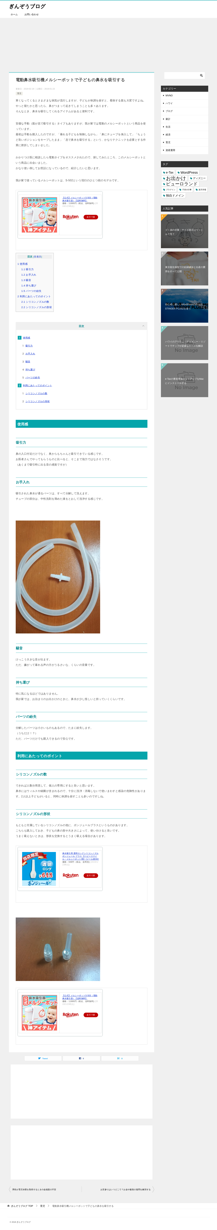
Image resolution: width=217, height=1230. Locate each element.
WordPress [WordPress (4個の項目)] (189, 172)
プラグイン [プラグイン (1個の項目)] (170, 190)
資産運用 (170, 150)
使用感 (23, 263)
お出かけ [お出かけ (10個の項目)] (176, 178)
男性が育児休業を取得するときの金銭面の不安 (34, 1189)
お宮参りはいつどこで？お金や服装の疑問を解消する (125, 1189)
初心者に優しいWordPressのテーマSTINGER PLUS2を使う (184, 306)
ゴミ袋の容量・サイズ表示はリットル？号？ (184, 232)
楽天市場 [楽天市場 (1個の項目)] (202, 190)
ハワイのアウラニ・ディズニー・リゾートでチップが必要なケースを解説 (185, 343)
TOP (22, 1206)
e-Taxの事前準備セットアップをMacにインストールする (184, 380)
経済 (168, 134)
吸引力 (27, 269)
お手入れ (28, 274)
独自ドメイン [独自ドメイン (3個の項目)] (175, 195)
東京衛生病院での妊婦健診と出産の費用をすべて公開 (185, 269)
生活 (168, 126)
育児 (19, 93)
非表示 (37, 256)
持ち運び (28, 285)
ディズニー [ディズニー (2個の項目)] (199, 178)
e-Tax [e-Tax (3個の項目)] (170, 172)
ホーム (14, 14)
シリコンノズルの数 (35, 301)
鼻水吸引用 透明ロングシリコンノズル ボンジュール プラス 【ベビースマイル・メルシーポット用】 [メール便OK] (80, 856)
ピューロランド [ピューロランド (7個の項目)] (182, 183)
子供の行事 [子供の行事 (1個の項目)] (187, 190)
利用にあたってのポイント (34, 296)
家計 (168, 119)
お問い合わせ (31, 14)
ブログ (169, 111)
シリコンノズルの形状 (36, 307)
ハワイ (169, 103)
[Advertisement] (108, 43)
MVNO (169, 95)
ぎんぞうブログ (27, 6)
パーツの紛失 (31, 290)
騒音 (26, 280)
